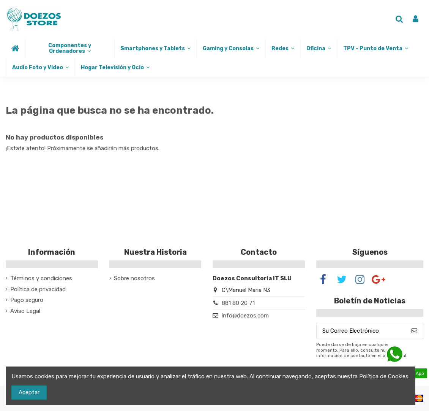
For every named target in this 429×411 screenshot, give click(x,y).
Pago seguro (26, 300)
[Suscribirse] (414, 331)
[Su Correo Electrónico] (361, 331)
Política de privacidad (38, 289)
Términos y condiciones (41, 278)
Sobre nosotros (134, 278)
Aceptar (29, 392)
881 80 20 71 (238, 303)
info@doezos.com (245, 315)
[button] (69, 48)
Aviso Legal (25, 311)
